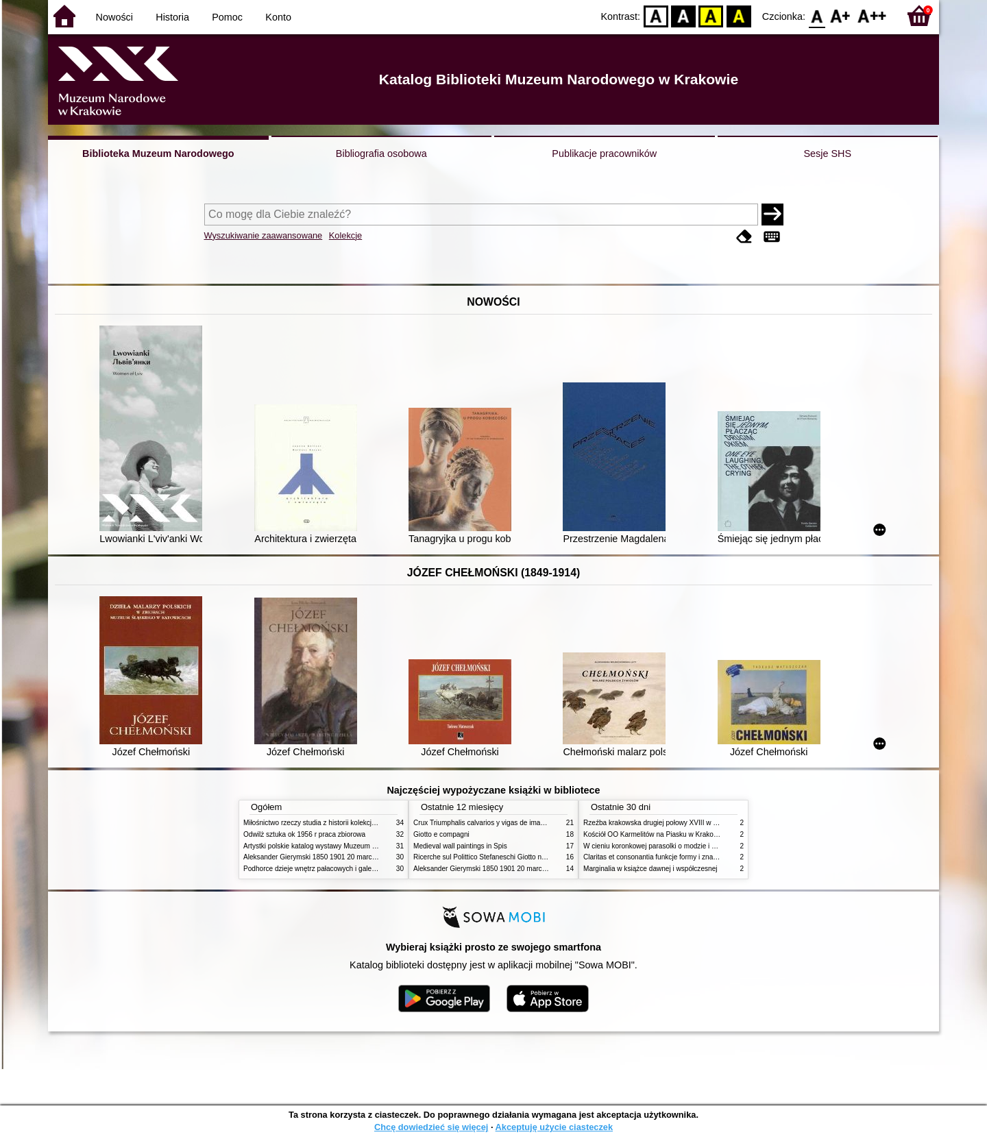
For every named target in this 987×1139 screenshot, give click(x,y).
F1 (840, 15)
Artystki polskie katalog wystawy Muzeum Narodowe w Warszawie (344, 846)
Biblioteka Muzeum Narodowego (158, 153)
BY (738, 15)
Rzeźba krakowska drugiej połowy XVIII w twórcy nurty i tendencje (684, 822)
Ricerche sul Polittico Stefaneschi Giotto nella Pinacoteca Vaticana (515, 857)
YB (711, 15)
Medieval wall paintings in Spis (460, 846)
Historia (172, 17)
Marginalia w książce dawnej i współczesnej (650, 868)
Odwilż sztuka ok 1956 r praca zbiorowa (304, 834)
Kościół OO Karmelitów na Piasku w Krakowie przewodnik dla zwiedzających (700, 834)
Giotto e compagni (441, 834)
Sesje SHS (827, 153)
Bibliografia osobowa (381, 153)
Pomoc (227, 17)
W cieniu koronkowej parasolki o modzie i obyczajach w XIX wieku (684, 846)
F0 (816, 15)
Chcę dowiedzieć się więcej (431, 1127)
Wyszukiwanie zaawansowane (263, 235)
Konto (278, 17)
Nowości (114, 17)
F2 (872, 15)
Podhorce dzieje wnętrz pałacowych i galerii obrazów (324, 868)
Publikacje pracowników (604, 153)
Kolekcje (345, 235)
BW (683, 15)
